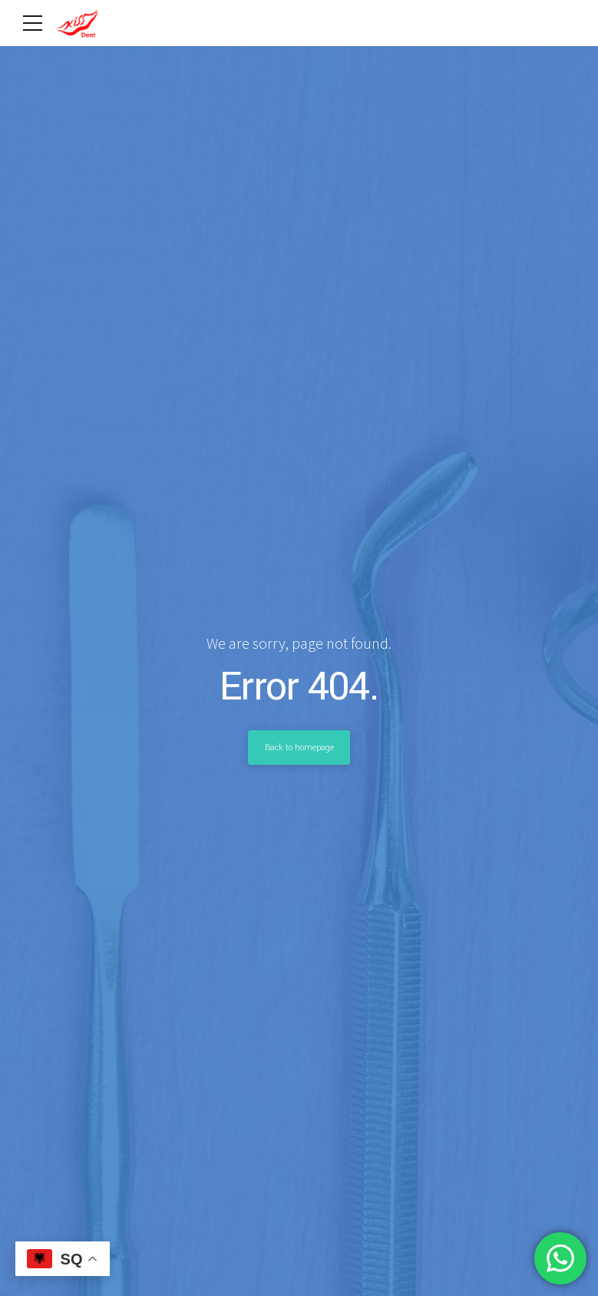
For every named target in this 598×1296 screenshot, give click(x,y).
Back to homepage (299, 747)
